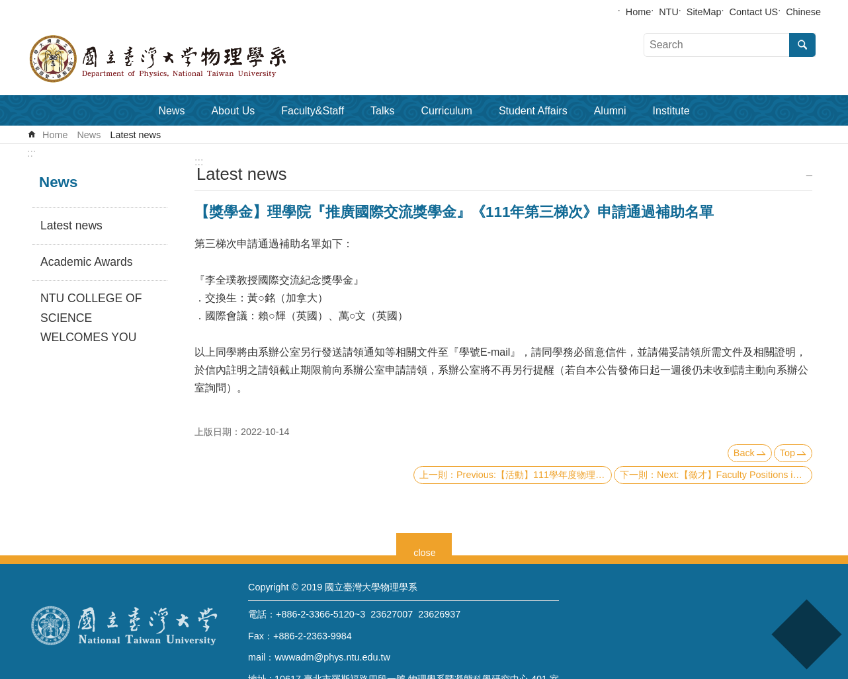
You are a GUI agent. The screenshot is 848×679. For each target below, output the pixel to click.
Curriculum (446, 110)
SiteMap (704, 12)
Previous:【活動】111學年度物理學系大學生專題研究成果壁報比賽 (534, 474)
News (171, 110)
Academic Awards (86, 261)
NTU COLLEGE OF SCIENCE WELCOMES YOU (91, 318)
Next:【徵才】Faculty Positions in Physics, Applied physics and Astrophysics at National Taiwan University (734, 474)
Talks (382, 110)
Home (638, 12)
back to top (806, 634)
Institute (671, 110)
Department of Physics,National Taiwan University (192, 58)
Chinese (803, 12)
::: (31, 153)
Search (802, 45)
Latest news (135, 135)
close (424, 551)
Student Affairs (533, 110)
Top (787, 453)
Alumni (610, 110)
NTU (669, 12)
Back (744, 453)
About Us (233, 110)
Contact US (754, 12)
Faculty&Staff (312, 110)
